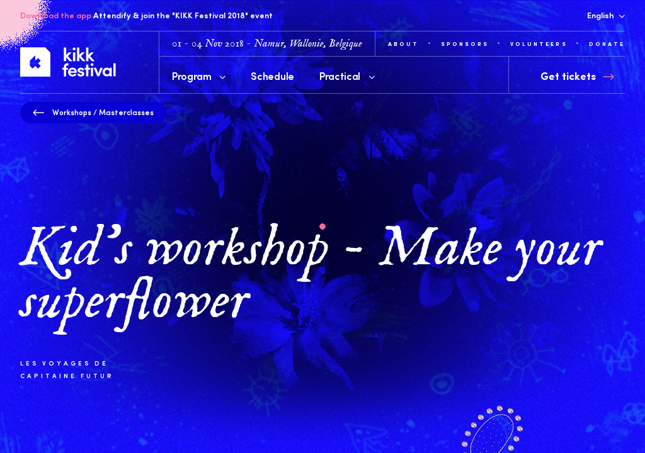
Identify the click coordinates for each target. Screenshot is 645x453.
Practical (347, 75)
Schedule (272, 75)
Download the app (55, 15)
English (606, 15)
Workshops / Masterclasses (93, 112)
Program (198, 75)
